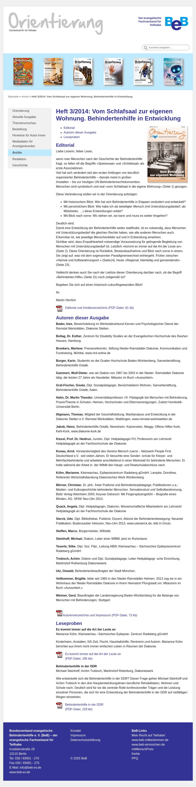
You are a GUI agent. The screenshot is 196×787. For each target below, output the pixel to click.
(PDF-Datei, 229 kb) (78, 709)
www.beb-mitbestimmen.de (150, 740)
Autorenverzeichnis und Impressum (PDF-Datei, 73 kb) (100, 615)
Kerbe (136, 753)
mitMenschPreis (143, 749)
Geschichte (20, 165)
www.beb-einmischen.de (148, 744)
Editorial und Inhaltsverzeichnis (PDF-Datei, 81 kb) (99, 307)
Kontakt (75, 730)
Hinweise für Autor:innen (29, 135)
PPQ (135, 758)
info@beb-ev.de (30, 767)
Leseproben (72, 137)
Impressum (78, 735)
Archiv (17, 152)
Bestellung (19, 129)
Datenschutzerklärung (85, 740)
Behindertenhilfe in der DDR (84, 704)
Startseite (13, 96)
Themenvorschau (24, 123)
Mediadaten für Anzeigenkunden (23, 144)
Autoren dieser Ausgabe (80, 132)
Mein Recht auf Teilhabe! (148, 735)
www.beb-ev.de (19, 772)
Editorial (69, 127)
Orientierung (20, 110)
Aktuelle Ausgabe (24, 117)
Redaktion (19, 159)
